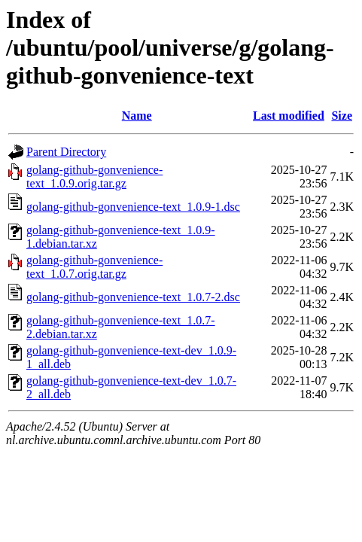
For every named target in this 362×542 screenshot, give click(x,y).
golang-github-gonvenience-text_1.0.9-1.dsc (133, 206)
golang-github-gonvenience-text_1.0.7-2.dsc (133, 297)
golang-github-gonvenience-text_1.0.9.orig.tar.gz (94, 176)
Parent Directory (66, 151)
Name (137, 115)
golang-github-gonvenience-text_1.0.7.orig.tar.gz (94, 267)
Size (341, 115)
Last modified (288, 115)
